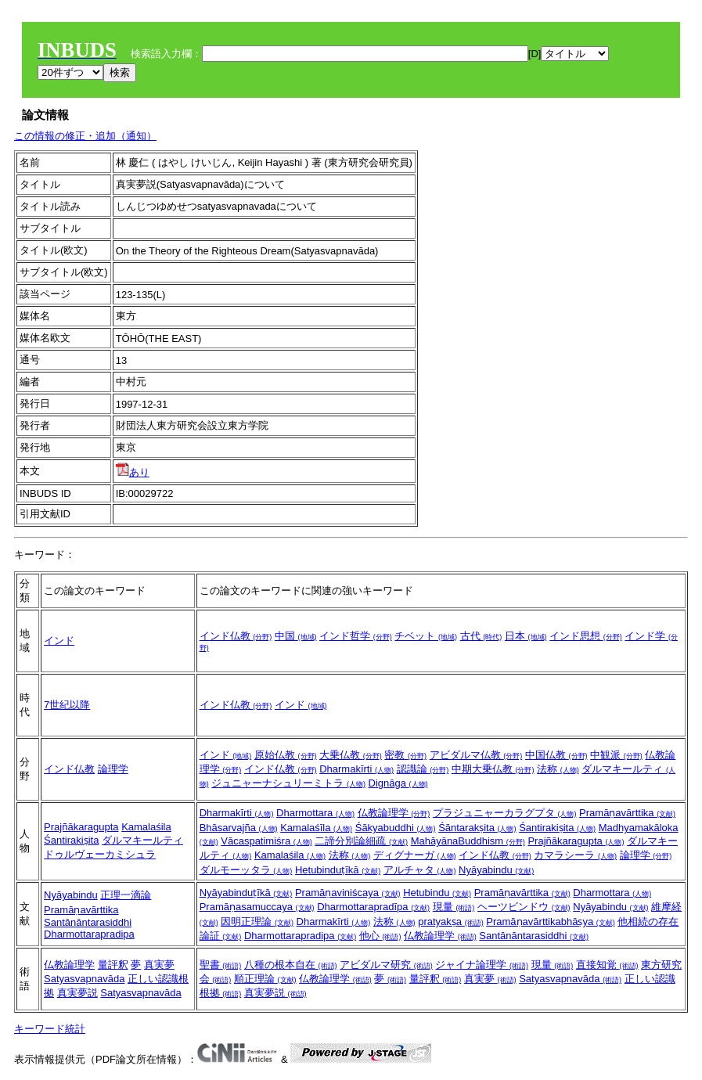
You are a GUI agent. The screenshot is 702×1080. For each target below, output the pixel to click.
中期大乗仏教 (493, 769)
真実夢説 (77, 993)
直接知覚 (607, 964)
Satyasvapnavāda (84, 979)
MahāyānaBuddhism (468, 841)
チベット (425, 636)
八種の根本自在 (290, 964)
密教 (405, 755)
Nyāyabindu (496, 870)
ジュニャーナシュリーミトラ (288, 783)
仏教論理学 (394, 813)
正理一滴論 (125, 895)
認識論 (423, 769)
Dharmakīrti (356, 769)
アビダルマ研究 (386, 964)
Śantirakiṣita (71, 840)
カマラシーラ (575, 855)
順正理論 (265, 979)
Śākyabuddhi (395, 827)
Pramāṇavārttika (627, 813)
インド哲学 (355, 636)
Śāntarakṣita (477, 827)
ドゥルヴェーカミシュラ (100, 854)
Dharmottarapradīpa (373, 907)
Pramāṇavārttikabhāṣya (550, 921)
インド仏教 (236, 636)
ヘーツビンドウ (524, 907)
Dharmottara (315, 813)
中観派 (616, 755)
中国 (296, 636)
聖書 (221, 964)
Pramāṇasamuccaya (257, 907)
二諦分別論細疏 (361, 841)
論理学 (113, 769)
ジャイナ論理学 (481, 964)
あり (132, 472)
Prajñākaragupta (81, 827)
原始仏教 (285, 755)
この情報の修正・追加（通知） (85, 136)
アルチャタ (419, 870)
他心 (380, 935)
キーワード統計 (49, 1029)
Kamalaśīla (316, 827)
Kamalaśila (146, 827)
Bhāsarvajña (239, 827)
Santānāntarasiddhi (87, 922)
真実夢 (159, 964)
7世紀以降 (67, 705)
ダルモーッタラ (246, 870)
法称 (558, 769)
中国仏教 (556, 755)
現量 (454, 907)
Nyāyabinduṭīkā (246, 892)
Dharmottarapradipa (89, 934)
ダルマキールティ (142, 840)
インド (59, 640)
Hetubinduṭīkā (337, 870)
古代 (481, 636)
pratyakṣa (450, 921)
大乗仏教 (350, 755)
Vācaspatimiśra (266, 841)
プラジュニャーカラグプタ (505, 813)
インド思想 (585, 636)
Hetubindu (437, 892)
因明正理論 (257, 921)
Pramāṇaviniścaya (348, 892)
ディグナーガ (414, 855)
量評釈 (113, 964)
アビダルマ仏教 (476, 755)
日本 (526, 636)
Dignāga (398, 783)
